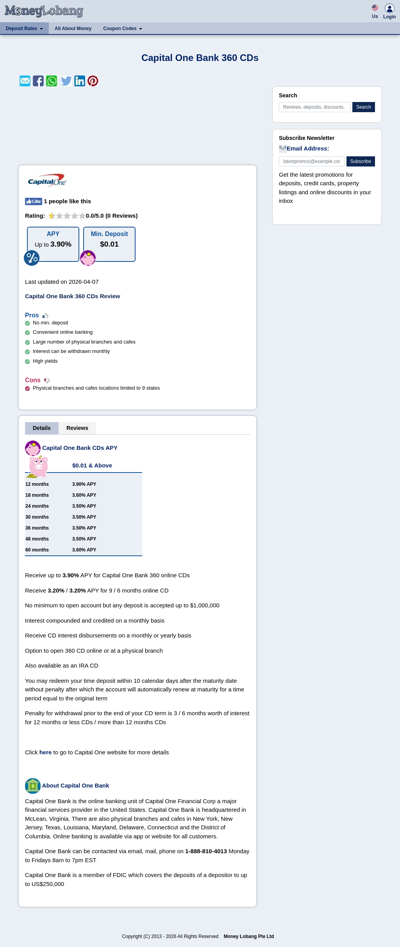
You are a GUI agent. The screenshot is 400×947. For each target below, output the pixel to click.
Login (389, 12)
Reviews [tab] (77, 428)
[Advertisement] (137, 125)
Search (363, 107)
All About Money (73, 28)
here (45, 752)
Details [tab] (42, 428)
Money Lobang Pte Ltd (249, 936)
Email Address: (304, 149)
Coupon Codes (119, 28)
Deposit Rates (21, 28)
